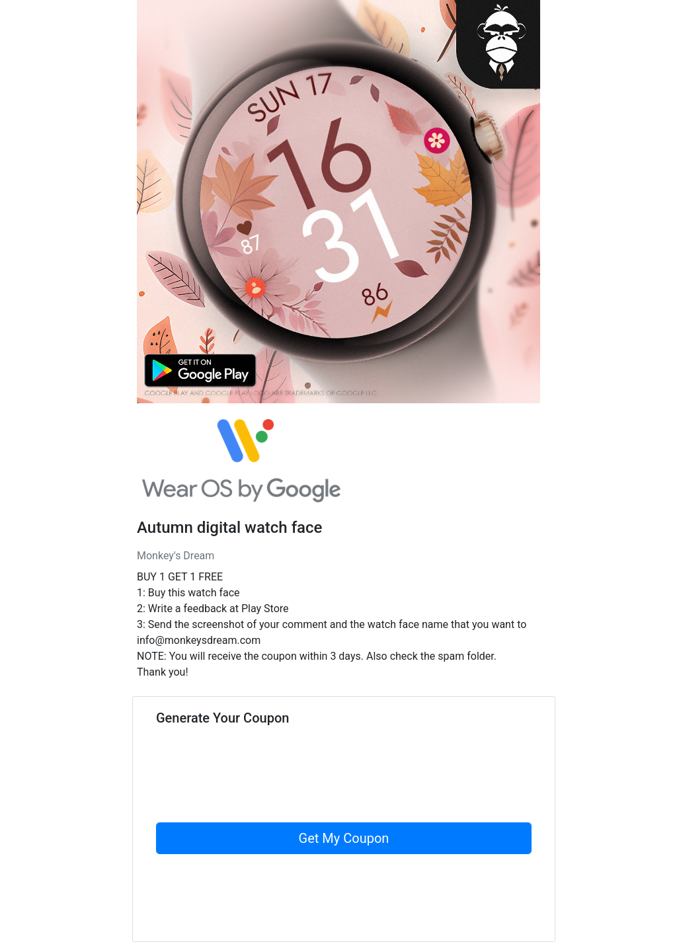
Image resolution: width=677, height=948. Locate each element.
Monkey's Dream (175, 555)
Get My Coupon (344, 838)
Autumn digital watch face (229, 527)
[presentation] (256, 796)
